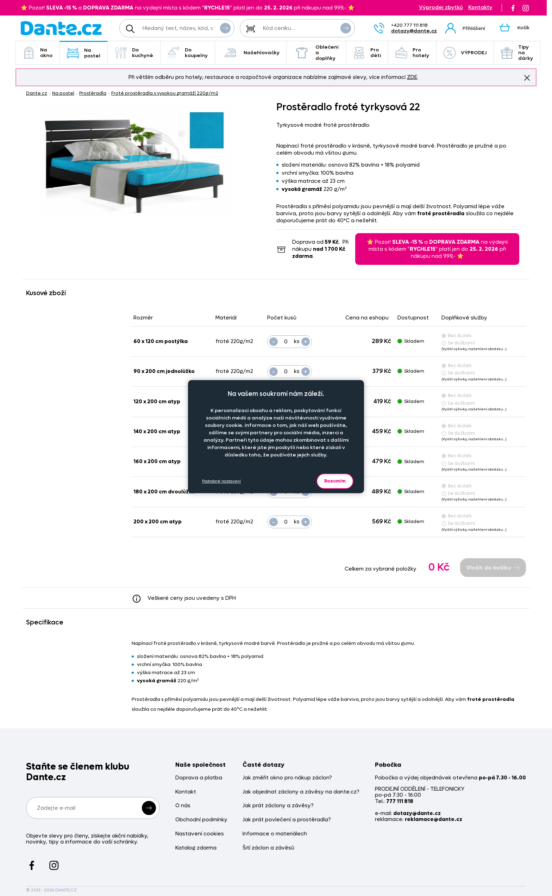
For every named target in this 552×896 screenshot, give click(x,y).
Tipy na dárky (517, 53)
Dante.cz (36, 93)
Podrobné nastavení (221, 481)
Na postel (83, 53)
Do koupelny (188, 52)
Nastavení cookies (199, 834)
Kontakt (185, 792)
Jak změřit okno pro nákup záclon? (287, 778)
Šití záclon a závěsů (268, 848)
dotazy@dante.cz (414, 30)
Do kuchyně (134, 52)
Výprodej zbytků (441, 8)
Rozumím (335, 481)
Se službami (458, 343)
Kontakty (480, 8)
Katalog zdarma (196, 848)
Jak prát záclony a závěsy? (278, 806)
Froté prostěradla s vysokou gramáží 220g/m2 (164, 93)
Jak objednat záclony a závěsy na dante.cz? (301, 792)
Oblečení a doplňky (316, 53)
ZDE (412, 77)
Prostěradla (92, 93)
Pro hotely (412, 52)
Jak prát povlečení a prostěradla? (287, 820)
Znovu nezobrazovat (527, 77)
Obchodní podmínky (201, 820)
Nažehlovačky (251, 53)
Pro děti (367, 52)
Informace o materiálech (275, 834)
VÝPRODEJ (465, 53)
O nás (182, 806)
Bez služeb (456, 335)
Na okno (37, 52)
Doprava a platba (198, 778)
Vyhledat (225, 27)
